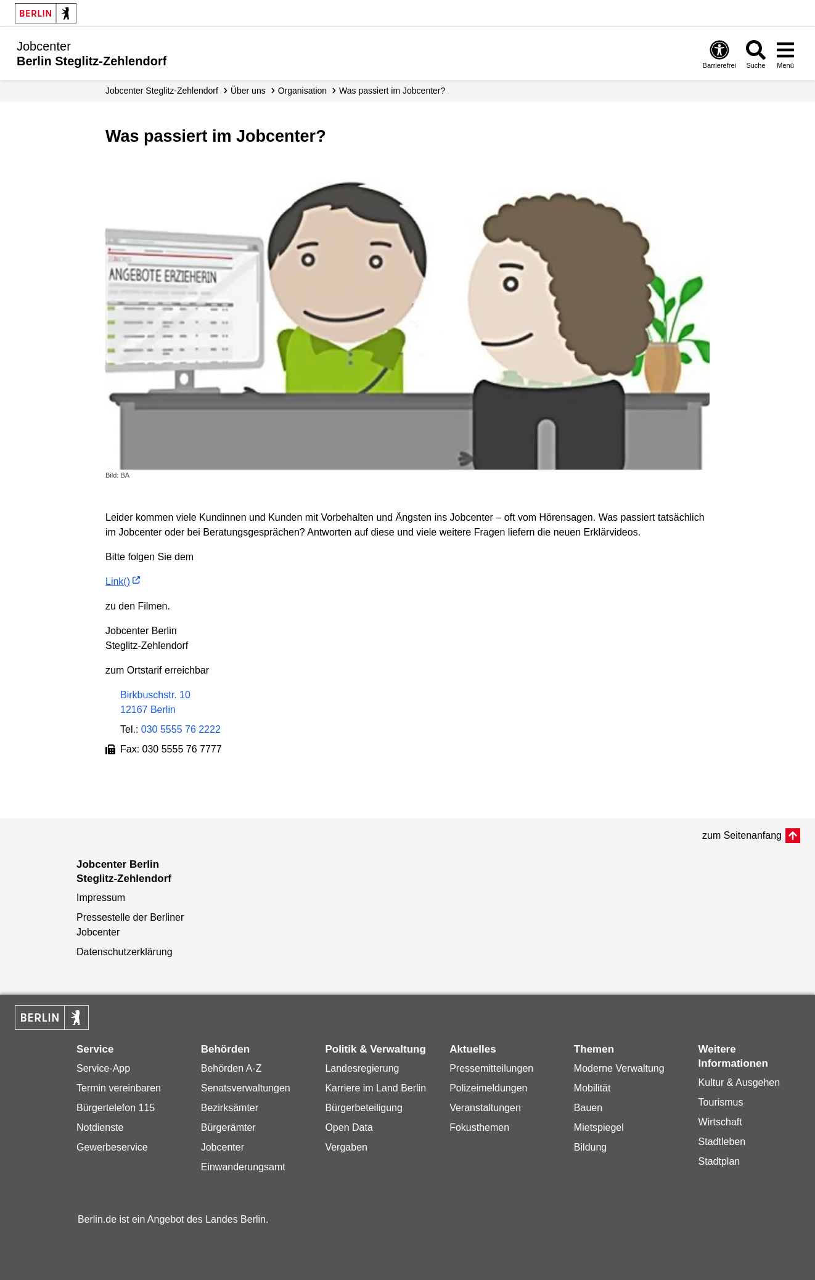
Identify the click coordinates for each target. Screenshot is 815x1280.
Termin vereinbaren (118, 1088)
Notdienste (100, 1127)
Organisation (302, 91)
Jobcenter (222, 1147)
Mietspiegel (599, 1127)
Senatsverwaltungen (245, 1088)
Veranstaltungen (485, 1108)
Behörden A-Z (231, 1068)
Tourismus (720, 1102)
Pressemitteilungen (491, 1068)
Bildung (590, 1147)
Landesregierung (362, 1068)
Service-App (103, 1068)
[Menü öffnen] (785, 54)
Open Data (348, 1127)
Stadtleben (722, 1141)
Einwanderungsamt (243, 1167)
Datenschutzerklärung (124, 952)
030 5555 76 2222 (181, 729)
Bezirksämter (229, 1108)
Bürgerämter (228, 1127)
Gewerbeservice (112, 1147)
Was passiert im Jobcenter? (392, 91)
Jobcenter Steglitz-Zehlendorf (161, 91)
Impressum (100, 897)
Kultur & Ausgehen (739, 1082)
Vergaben (346, 1147)
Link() (117, 581)
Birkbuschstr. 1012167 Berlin (155, 702)
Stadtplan (719, 1161)
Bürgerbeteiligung (363, 1108)
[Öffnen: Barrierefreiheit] (719, 54)
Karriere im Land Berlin (375, 1088)
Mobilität (592, 1088)
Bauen (588, 1108)
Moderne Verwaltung (619, 1068)
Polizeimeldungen (488, 1088)
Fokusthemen (479, 1127)
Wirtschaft (720, 1122)
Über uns (248, 91)
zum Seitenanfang (742, 835)
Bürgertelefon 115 (115, 1108)
